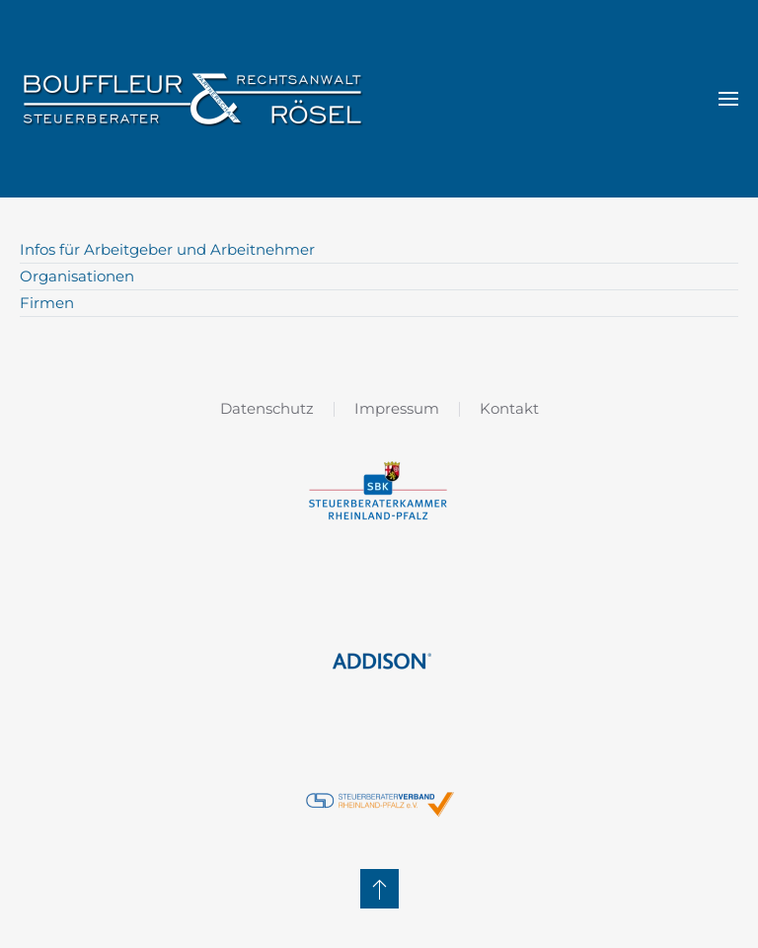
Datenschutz (267, 408)
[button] (728, 99)
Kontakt (509, 408)
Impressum (396, 408)
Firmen (47, 302)
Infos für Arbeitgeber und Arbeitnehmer (167, 249)
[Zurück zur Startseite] (192, 99)
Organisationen (77, 276)
